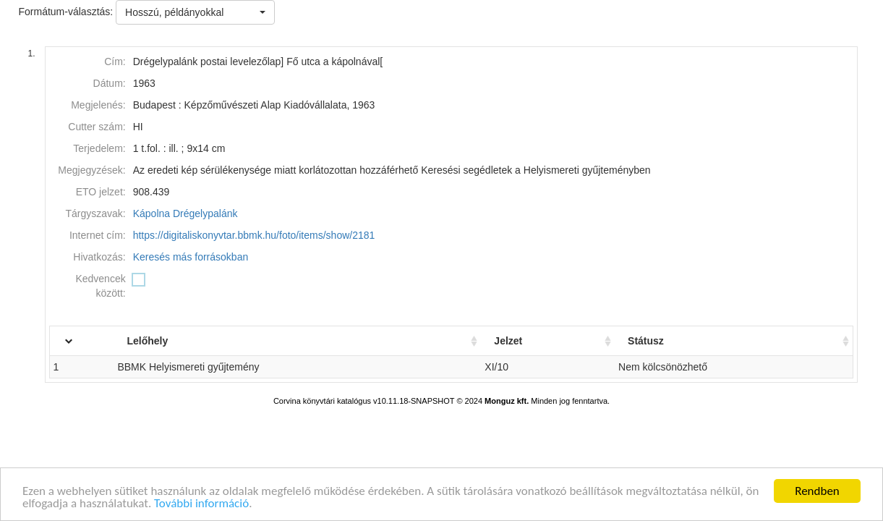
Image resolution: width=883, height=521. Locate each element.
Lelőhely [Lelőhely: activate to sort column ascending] (172, 341)
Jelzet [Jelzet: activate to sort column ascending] (521, 341)
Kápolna (151, 213)
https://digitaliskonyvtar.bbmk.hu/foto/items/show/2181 (254, 235)
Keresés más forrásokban (191, 257)
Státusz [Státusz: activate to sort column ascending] (654, 341)
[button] (195, 12)
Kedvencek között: (100, 286)
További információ (201, 506)
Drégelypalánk (205, 213)
